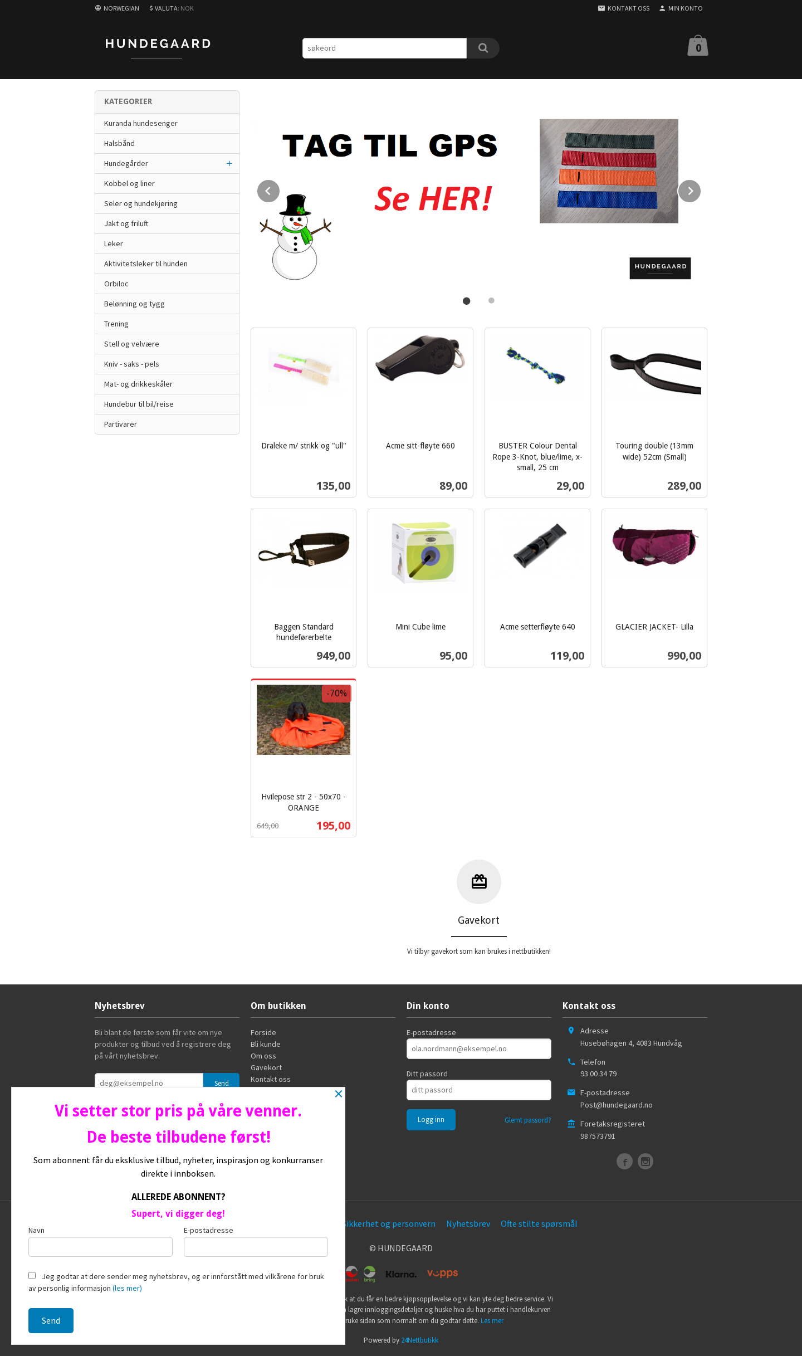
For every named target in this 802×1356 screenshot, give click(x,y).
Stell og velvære (131, 344)
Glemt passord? (528, 1119)
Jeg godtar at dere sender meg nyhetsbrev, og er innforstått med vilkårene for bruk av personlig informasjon (176, 1282)
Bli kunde (266, 1043)
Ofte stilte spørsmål (539, 1222)
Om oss (263, 1055)
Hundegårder (126, 163)
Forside (263, 1031)
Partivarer (120, 424)
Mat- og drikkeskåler (138, 384)
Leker (113, 243)
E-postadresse (431, 1031)
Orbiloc (116, 284)
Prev (280, 188)
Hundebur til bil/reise (139, 404)
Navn (100, 1241)
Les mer (492, 1319)
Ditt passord (427, 1072)
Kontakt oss (271, 1078)
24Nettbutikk (419, 1339)
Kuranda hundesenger (141, 123)
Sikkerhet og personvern (389, 1222)
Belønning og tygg (134, 304)
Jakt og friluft (126, 223)
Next (701, 188)
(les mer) (127, 1288)
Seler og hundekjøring (141, 203)
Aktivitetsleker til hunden (146, 263)
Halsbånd (119, 143)
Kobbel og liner (129, 183)
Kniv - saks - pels (131, 364)
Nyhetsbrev (468, 1222)
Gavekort (266, 1066)
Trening (116, 324)
